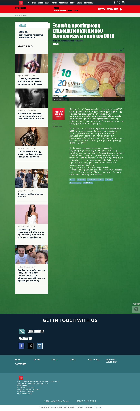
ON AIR (37, 360)
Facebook (114, 2)
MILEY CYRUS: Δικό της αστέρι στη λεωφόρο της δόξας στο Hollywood (30, 154)
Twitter (118, 2)
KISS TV (79, 3)
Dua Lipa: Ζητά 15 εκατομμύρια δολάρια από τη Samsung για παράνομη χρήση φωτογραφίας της (31, 233)
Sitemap (79, 401)
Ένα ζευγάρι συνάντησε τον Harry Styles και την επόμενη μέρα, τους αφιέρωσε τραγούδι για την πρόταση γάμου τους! (31, 275)
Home (29, 2)
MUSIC (55, 360)
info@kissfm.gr (27, 393)
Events (54, 3)
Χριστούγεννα (75, 183)
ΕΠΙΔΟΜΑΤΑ (88, 183)
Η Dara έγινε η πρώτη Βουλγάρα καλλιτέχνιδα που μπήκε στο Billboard (30, 81)
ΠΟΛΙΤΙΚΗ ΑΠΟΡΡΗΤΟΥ (111, 361)
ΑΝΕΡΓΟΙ (109, 180)
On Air (40, 3)
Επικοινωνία (88, 3)
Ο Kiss (72, 3)
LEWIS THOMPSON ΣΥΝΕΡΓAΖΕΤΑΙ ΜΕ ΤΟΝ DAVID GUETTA (31, 36)
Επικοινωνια (36, 331)
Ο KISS (73, 360)
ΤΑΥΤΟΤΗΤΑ (20, 364)
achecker (97, 407)
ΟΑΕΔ (72, 180)
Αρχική (17, 15)
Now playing (20, 8)
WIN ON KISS (94, 360)
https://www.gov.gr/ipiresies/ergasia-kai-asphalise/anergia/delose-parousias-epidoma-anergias (95, 168)
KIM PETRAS (23, 32)
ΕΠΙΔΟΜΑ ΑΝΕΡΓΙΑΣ (95, 180)
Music (47, 3)
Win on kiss (63, 3)
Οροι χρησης (90, 401)
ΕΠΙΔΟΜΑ (81, 180)
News (34, 3)
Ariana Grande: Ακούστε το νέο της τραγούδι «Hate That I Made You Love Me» (31, 116)
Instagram (123, 2)
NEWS (17, 360)
